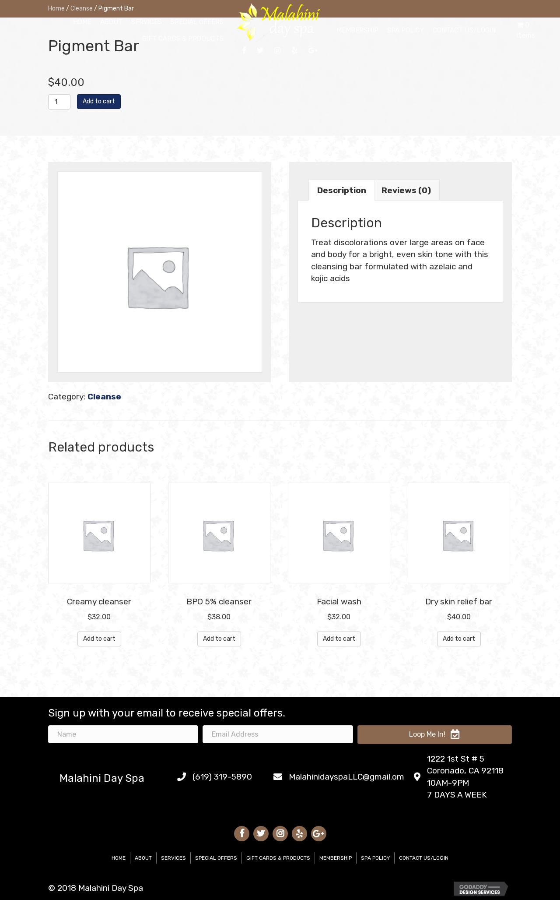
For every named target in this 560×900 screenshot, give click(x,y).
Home (119, 858)
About (143, 858)
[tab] (341, 190)
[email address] (278, 734)
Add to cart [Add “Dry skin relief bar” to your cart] (459, 638)
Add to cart (99, 101)
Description (341, 190)
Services (173, 858)
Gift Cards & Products (278, 858)
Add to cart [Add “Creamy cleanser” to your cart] (99, 638)
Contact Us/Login (423, 858)
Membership (335, 858)
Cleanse (104, 397)
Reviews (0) (406, 190)
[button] (434, 734)
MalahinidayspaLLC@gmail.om (346, 777)
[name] (123, 734)
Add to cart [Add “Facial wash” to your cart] (339, 638)
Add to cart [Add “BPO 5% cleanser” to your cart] (219, 638)
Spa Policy (375, 858)
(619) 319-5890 (222, 777)
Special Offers (216, 858)
